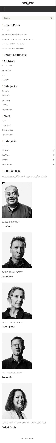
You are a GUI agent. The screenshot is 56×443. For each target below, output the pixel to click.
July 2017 (5, 75)
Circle (5, 222)
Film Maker (5, 91)
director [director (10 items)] (11, 176)
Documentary (15, 272)
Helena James (8, 326)
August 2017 (6, 71)
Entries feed (6, 125)
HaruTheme (6, 100)
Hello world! (6, 30)
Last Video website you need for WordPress (17, 39)
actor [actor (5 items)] (4, 176)
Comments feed (7, 130)
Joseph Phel (7, 276)
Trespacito (7, 377)
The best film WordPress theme (13, 44)
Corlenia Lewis (9, 427)
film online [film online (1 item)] (31, 177)
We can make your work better (13, 48)
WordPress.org (7, 135)
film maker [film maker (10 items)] (21, 176)
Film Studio (6, 96)
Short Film (14, 222)
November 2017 (7, 66)
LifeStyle (5, 105)
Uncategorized (7, 110)
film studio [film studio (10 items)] (41, 176)
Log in (4, 121)
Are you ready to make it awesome (14, 35)
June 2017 (5, 80)
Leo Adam (6, 226)
